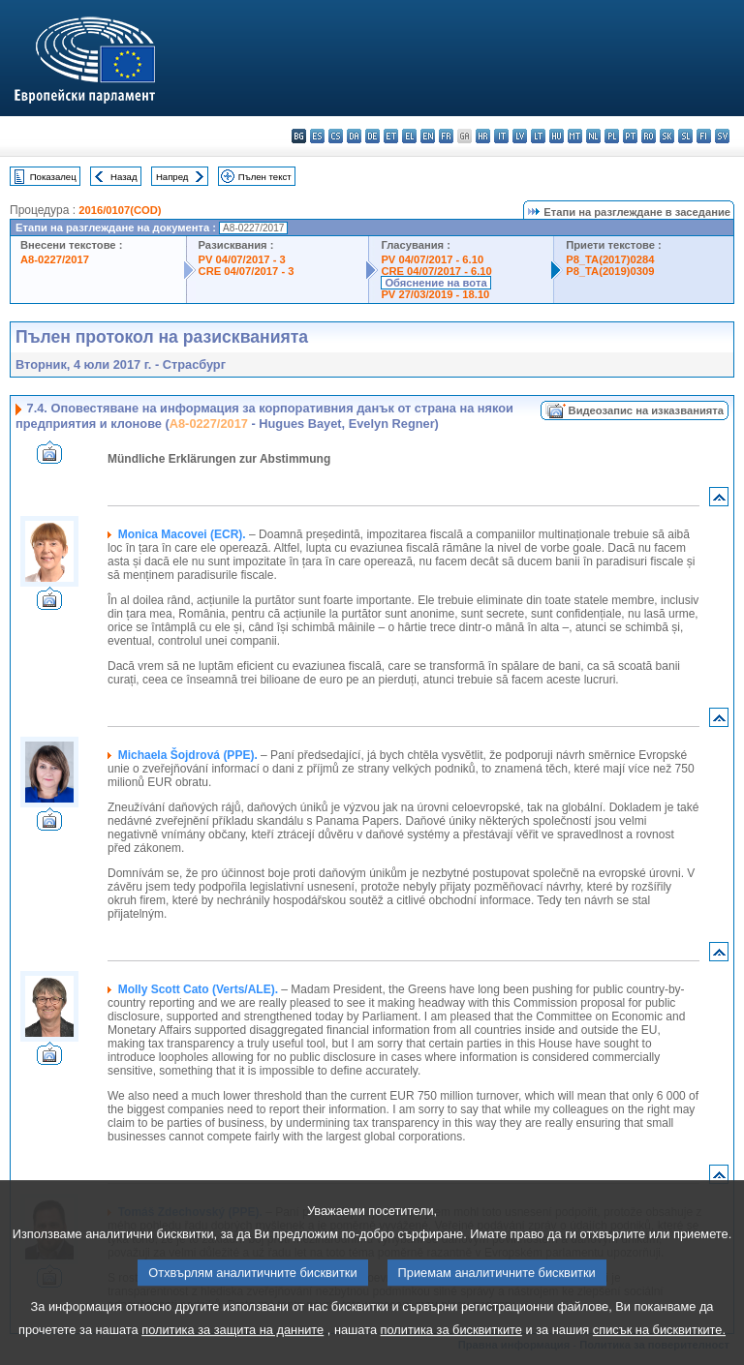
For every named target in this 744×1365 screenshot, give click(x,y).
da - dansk (354, 136)
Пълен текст (265, 176)
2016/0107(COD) (119, 210)
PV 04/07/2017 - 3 (242, 259)
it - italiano (501, 136)
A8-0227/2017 (54, 259)
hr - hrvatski (483, 136)
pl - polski (611, 136)
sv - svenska (722, 136)
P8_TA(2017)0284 (610, 259)
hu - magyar (556, 136)
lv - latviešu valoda (519, 136)
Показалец (53, 176)
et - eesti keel (391, 136)
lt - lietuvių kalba (538, 136)
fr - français (446, 136)
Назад (124, 176)
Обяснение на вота (435, 282)
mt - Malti (575, 136)
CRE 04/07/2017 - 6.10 (436, 271)
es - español (317, 136)
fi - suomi (704, 136)
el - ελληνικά (409, 136)
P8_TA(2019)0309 (610, 271)
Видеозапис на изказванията (646, 410)
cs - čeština (335, 136)
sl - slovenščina (685, 136)
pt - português (630, 136)
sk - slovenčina (667, 136)
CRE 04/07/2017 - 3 (246, 271)
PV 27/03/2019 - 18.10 (435, 294)
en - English (427, 136)
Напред (172, 176)
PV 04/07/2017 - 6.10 (432, 259)
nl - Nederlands (593, 136)
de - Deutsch (372, 136)
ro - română (648, 136)
